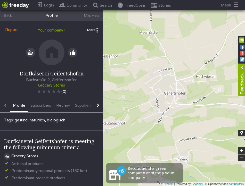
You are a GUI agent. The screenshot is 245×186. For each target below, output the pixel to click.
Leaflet (169, 183)
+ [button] (241, 150)
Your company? (51, 30)
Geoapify (197, 183)
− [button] (241, 157)
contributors (236, 183)
